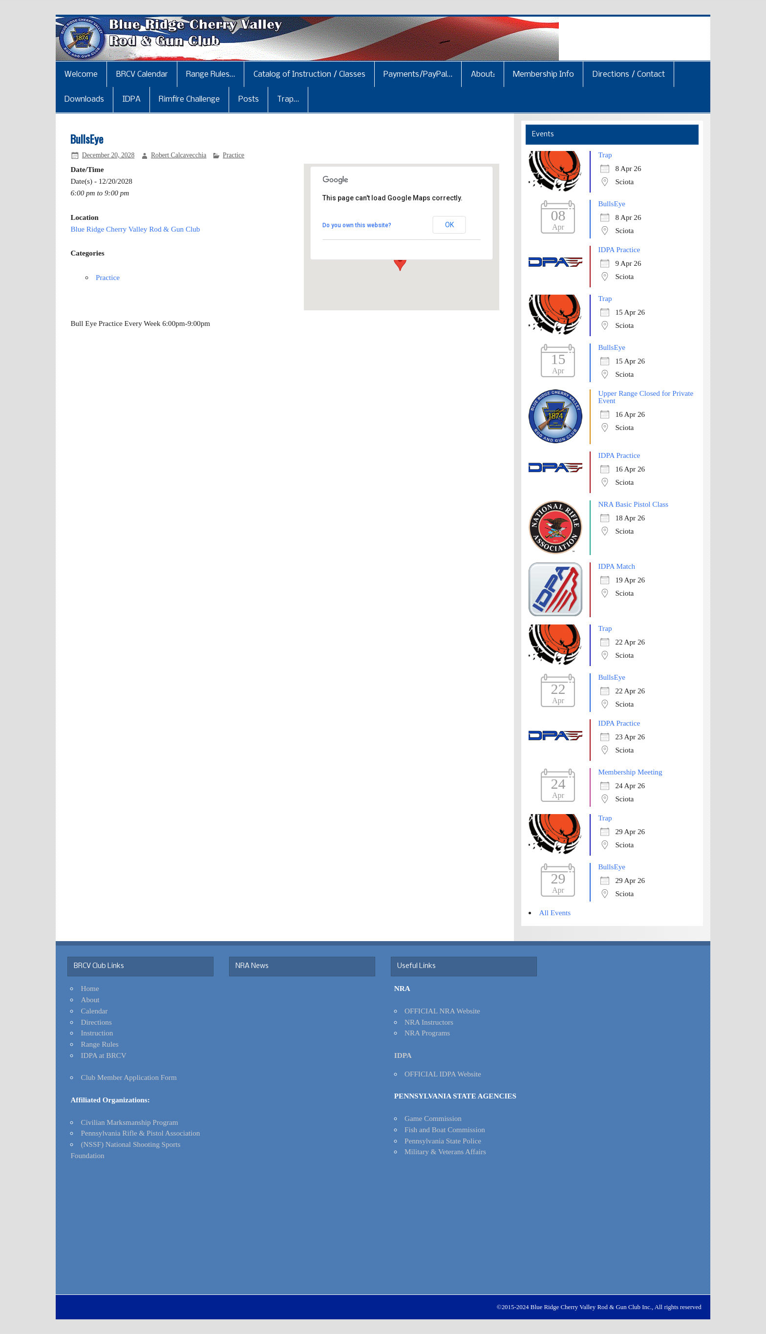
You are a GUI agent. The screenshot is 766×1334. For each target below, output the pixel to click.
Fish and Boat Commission (444, 1129)
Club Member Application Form (129, 1077)
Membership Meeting (630, 772)
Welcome (81, 74)
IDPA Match (616, 566)
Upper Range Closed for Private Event (645, 397)
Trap (605, 155)
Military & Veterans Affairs (445, 1151)
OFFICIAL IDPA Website (442, 1074)
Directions (96, 1022)
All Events (555, 912)
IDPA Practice (619, 249)
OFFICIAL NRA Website (442, 1011)
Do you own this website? (356, 225)
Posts (248, 99)
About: (483, 74)
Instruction (97, 1033)
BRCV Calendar (142, 74)
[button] (400, 262)
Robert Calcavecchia (179, 155)
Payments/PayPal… (417, 74)
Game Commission (433, 1118)
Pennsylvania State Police (442, 1141)
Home (90, 988)
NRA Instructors (428, 1022)
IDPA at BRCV (104, 1055)
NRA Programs (427, 1033)
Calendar (94, 1011)
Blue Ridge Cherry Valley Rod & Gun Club (135, 229)
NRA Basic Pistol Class (633, 504)
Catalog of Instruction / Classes (309, 74)
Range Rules (100, 1044)
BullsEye (611, 203)
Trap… (288, 99)
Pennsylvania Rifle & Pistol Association (140, 1133)
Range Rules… (210, 74)
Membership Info (543, 74)
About (90, 999)
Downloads (84, 99)
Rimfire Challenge (189, 99)
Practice (233, 155)
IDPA (132, 99)
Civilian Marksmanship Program (129, 1122)
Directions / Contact (629, 74)
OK (449, 225)
